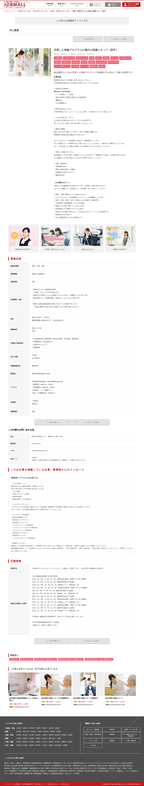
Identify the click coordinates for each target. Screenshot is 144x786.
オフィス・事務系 (93, 728)
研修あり (46, 772)
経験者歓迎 (63, 770)
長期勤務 (24, 767)
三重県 (59, 737)
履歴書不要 (28, 772)
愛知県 (70, 734)
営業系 (112, 728)
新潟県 (18, 734)
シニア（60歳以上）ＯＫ (119, 770)
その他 (93, 744)
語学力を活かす (30, 764)
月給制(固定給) (36, 762)
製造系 (112, 733)
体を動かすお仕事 (10, 764)
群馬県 (59, 730)
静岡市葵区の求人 (27, 658)
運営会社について (40, 783)
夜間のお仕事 (102, 764)
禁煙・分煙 (127, 767)
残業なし (129, 764)
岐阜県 (57, 734)
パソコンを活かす (43, 764)
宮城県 (38, 727)
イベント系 (93, 739)
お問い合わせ (65, 783)
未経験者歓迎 (53, 770)
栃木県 (46, 730)
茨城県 (52, 730)
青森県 (25, 727)
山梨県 (44, 734)
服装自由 (35, 770)
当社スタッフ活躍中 (72, 772)
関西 (6, 737)
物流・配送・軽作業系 (93, 733)
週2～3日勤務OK (90, 764)
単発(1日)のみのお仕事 (117, 764)
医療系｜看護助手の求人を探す (60, 11)
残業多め (7, 767)
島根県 (25, 741)
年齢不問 (72, 770)
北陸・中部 (9, 734)
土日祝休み (134, 770)
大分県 (44, 744)
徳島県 (51, 741)
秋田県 (44, 727)
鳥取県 (18, 741)
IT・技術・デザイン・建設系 (131, 734)
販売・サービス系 (131, 728)
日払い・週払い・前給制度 (19, 762)
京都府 (25, 737)
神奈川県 (26, 730)
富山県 (25, 734)
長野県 (51, 734)
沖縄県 (65, 744)
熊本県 (38, 744)
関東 (6, 730)
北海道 (18, 727)
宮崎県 (51, 744)
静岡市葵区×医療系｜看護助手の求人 (71, 658)
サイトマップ (8, 783)
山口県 (44, 741)
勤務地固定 (38, 772)
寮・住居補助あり (101, 767)
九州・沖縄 (9, 744)
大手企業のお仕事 (24, 770)
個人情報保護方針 (27, 783)
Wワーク (90, 767)
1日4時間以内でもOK (59, 764)
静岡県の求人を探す (24, 11)
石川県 (31, 734)
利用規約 (17, 783)
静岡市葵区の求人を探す (40, 11)
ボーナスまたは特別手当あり (74, 762)
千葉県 (39, 730)
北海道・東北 (10, 727)
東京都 (18, 730)
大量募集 (80, 770)
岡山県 (31, 741)
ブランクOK (8, 772)
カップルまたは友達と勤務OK (75, 767)
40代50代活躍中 (103, 770)
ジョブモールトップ (10, 11)
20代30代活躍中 (90, 770)
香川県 (57, 741)
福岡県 (18, 744)
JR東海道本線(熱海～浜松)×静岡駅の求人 (99, 658)
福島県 (57, 727)
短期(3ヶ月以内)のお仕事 (54, 767)
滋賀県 (38, 737)
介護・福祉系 (131, 739)
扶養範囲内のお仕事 (36, 767)
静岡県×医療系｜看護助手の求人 (45, 658)
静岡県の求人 (14, 658)
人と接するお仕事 (125, 762)
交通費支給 (47, 762)
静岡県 (64, 734)
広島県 (38, 741)
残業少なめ (16, 767)
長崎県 (31, 744)
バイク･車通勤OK (10, 770)
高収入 (6, 762)
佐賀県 (25, 744)
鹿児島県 (58, 744)
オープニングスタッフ (94, 762)
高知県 (70, 741)
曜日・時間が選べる (75, 764)
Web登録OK (18, 772)
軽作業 (20, 764)
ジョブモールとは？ (77, 4)
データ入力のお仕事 (110, 762)
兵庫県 (31, 737)
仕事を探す (50, 4)
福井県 (38, 734)
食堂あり (112, 767)
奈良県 (44, 737)
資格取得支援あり (57, 772)
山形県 (51, 727)
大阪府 (18, 737)
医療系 (112, 739)
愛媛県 (64, 741)
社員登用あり (57, 762)
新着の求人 (62, 4)
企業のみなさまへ (53, 783)
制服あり (43, 770)
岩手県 (31, 727)
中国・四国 (9, 741)
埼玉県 (33, 730)
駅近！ (119, 767)
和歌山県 (52, 737)
